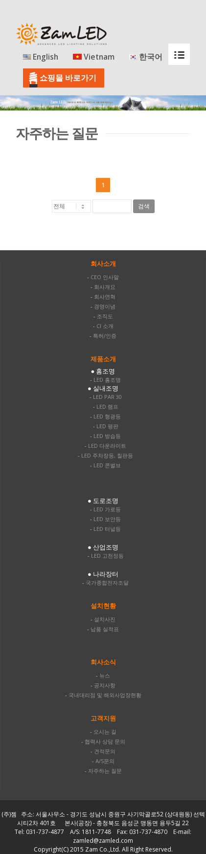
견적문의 (104, 751)
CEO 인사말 (105, 277)
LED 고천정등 (107, 555)
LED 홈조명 (107, 379)
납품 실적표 (105, 629)
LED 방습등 (107, 435)
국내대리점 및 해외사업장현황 (105, 695)
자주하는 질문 (105, 770)
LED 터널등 (107, 528)
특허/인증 (104, 335)
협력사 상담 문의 (105, 741)
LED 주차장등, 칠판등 (107, 455)
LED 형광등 (107, 416)
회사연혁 (104, 296)
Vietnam (93, 57)
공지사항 (104, 685)
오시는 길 (104, 731)
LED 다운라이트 (107, 445)
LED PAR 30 (107, 396)
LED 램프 (107, 406)
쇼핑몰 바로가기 (68, 77)
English (40, 57)
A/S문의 (104, 761)
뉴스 (104, 675)
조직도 (105, 316)
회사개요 (104, 286)
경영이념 (104, 306)
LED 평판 (107, 426)
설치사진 (104, 619)
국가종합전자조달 (107, 582)
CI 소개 (105, 325)
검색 (144, 206)
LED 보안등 (107, 519)
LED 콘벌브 (107, 465)
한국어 (145, 57)
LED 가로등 (107, 509)
